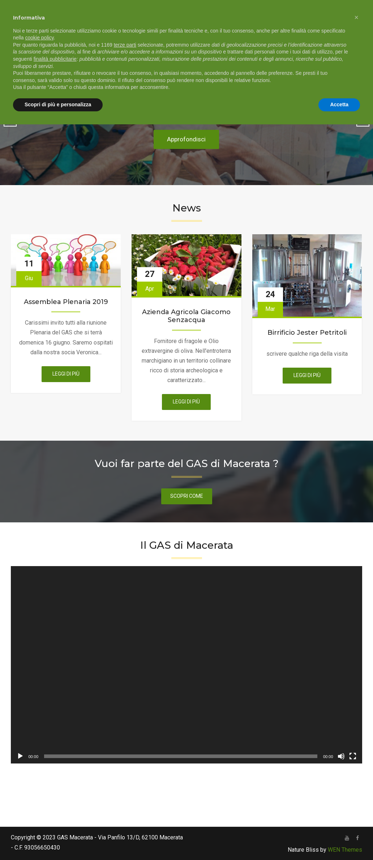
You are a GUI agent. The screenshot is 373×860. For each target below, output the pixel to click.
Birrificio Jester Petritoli (307, 333)
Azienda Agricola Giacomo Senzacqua (186, 316)
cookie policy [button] (39, 773)
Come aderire (172, 36)
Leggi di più (71, 375)
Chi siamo (121, 36)
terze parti (125, 780)
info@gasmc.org (230, 8)
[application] (186, 664)
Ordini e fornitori (225, 36)
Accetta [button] (339, 840)
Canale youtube (281, 36)
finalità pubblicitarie (55, 794)
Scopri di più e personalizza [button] (58, 840)
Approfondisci (186, 139)
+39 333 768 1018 (169, 8)
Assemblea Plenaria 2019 (66, 302)
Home (88, 36)
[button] (356, 753)
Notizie (325, 36)
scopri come (186, 496)
